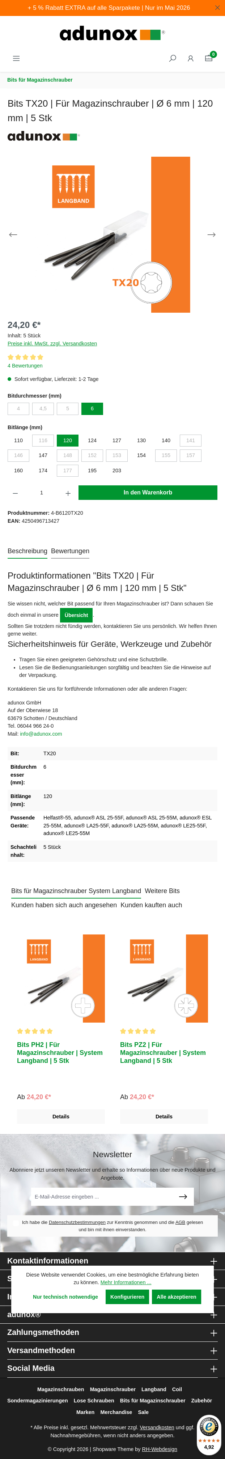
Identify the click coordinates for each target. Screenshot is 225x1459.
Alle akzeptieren (176, 1297)
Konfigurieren (127, 1297)
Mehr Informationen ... (126, 1282)
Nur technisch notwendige (65, 1297)
